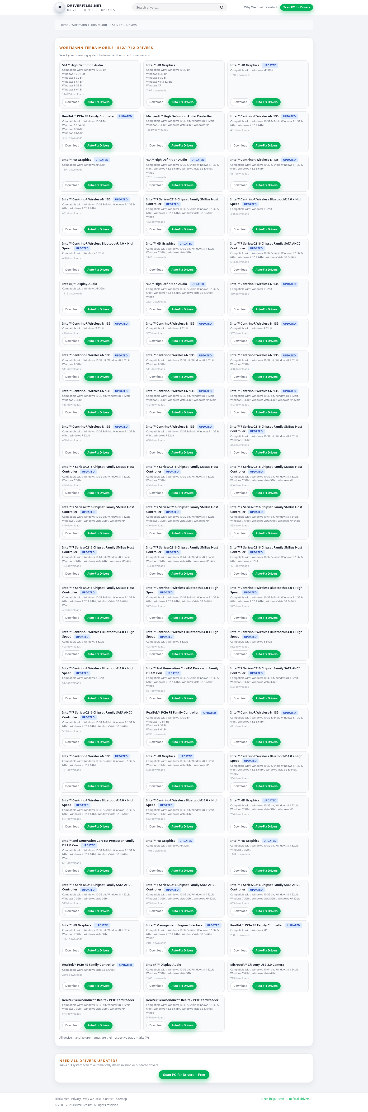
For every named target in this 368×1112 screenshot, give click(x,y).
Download (72, 102)
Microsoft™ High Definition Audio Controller (179, 116)
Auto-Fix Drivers (98, 102)
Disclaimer (62, 1099)
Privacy (76, 1099)
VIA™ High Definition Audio (82, 65)
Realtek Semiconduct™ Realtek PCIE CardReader (98, 1000)
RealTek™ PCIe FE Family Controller (88, 116)
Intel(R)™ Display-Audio (79, 284)
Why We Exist (253, 7)
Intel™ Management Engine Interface (174, 925)
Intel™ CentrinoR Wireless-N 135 (254, 116)
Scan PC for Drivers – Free (184, 1075)
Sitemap (121, 1099)
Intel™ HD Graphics (160, 65)
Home (64, 25)
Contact (271, 7)
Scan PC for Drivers (296, 7)
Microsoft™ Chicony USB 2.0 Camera (257, 964)
